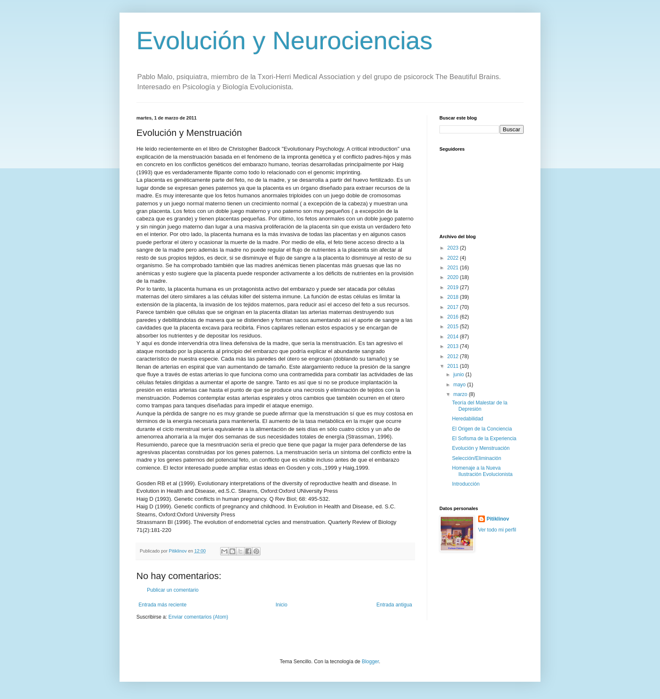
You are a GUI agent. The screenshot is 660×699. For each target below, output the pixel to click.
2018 (453, 297)
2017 (453, 307)
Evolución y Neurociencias (284, 41)
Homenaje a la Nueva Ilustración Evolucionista (482, 471)
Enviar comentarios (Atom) (198, 617)
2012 (453, 356)
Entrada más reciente (162, 605)
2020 (453, 277)
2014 (453, 337)
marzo (461, 394)
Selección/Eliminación (476, 458)
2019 (453, 287)
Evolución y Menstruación (481, 448)
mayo (460, 385)
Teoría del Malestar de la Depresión (479, 406)
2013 (453, 346)
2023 (453, 248)
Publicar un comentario (173, 590)
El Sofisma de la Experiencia (484, 438)
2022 (453, 258)
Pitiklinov (498, 519)
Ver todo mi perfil (497, 530)
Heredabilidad (467, 419)
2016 (453, 317)
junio (459, 374)
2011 (453, 366)
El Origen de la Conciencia (482, 429)
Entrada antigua (394, 605)
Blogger (370, 661)
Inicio (281, 605)
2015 (453, 327)
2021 (453, 268)
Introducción (465, 484)
